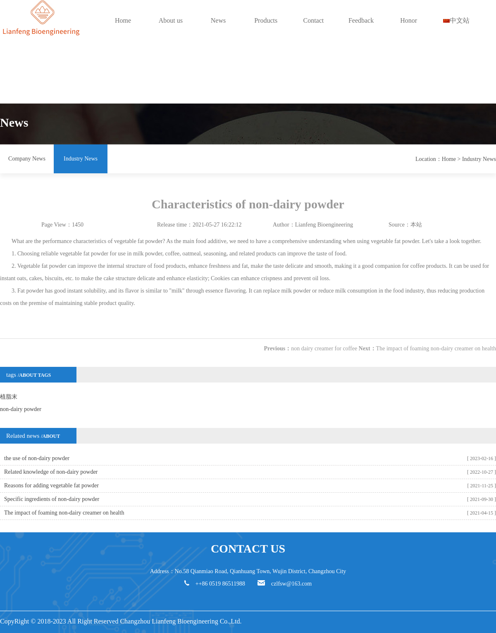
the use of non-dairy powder (36, 458)
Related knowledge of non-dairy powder (51, 472)
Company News (26, 159)
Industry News (81, 159)
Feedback (361, 20)
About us (171, 20)
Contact (313, 20)
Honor (408, 20)
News (218, 20)
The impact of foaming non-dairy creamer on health (436, 348)
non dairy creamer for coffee (324, 348)
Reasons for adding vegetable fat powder (51, 485)
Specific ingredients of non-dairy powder (51, 499)
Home (123, 20)
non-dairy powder (20, 409)
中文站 (456, 20)
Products (265, 20)
